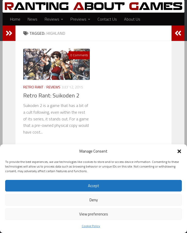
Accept (93, 186)
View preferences (93, 214)
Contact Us (107, 19)
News (32, 19)
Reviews (52, 19)
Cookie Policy (91, 225)
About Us (132, 19)
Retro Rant (33, 87)
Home (15, 19)
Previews (78, 19)
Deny (94, 200)
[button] (179, 151)
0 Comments (79, 55)
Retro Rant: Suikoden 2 (51, 95)
